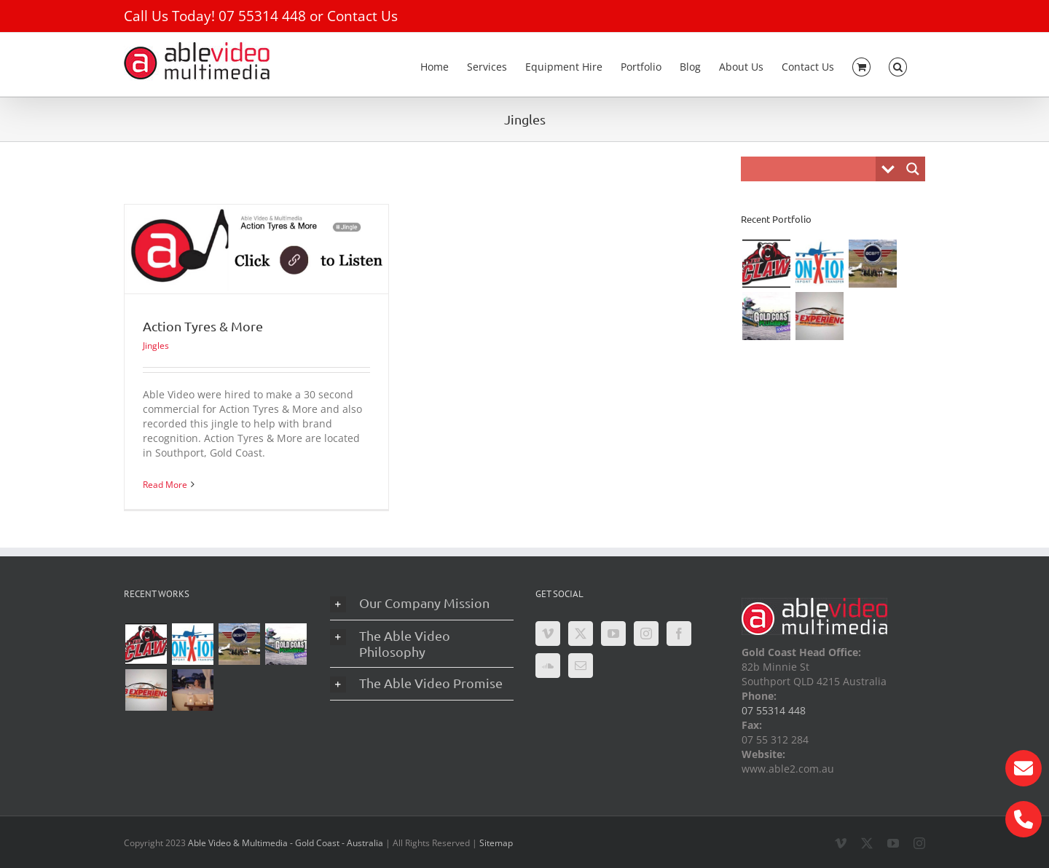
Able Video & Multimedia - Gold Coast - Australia (285, 843)
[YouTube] (613, 633)
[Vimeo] (547, 633)
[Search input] (812, 169)
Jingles (156, 345)
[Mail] (580, 665)
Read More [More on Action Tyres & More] (165, 484)
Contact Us (362, 15)
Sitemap (496, 843)
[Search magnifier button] (912, 169)
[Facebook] (679, 633)
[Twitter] (580, 633)
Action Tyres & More (203, 326)
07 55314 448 (262, 15)
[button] (898, 64)
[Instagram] (646, 633)
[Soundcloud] (547, 665)
